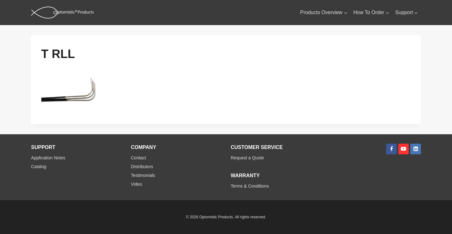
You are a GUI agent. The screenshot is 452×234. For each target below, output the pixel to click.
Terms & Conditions (250, 186)
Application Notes (48, 157)
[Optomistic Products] (62, 13)
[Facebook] (391, 149)
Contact (138, 157)
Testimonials (143, 175)
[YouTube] (403, 149)
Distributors (142, 166)
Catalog (38, 166)
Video (136, 184)
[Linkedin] (415, 149)
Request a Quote (247, 157)
